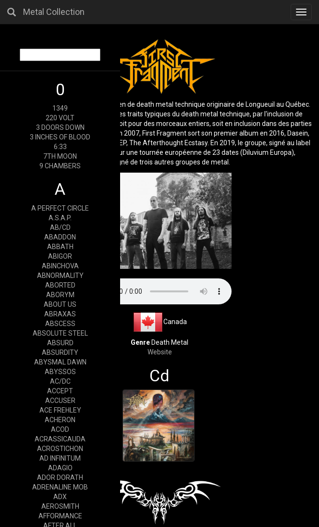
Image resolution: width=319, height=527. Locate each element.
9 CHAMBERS (60, 166)
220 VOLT (60, 118)
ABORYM (60, 295)
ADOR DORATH (60, 477)
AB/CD (60, 227)
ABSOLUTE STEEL (60, 333)
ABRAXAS (60, 314)
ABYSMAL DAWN (60, 362)
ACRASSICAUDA (60, 439)
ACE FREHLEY (60, 410)
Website (159, 352)
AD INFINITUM (60, 458)
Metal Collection (54, 12)
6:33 (60, 147)
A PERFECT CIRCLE (60, 208)
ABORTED (60, 285)
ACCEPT (60, 391)
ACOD (60, 429)
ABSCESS (60, 323)
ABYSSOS (60, 372)
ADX (60, 497)
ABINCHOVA (60, 266)
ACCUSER (60, 400)
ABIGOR (60, 256)
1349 (60, 108)
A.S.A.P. (60, 218)
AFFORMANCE (60, 516)
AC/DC (60, 381)
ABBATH (60, 247)
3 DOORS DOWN (60, 127)
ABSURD (60, 343)
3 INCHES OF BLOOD (60, 137)
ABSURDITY (60, 352)
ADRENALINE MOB (60, 487)
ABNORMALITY (60, 275)
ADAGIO (60, 468)
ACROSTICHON (60, 448)
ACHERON (60, 420)
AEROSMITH (60, 506)
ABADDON (60, 237)
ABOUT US (60, 304)
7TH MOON (60, 156)
